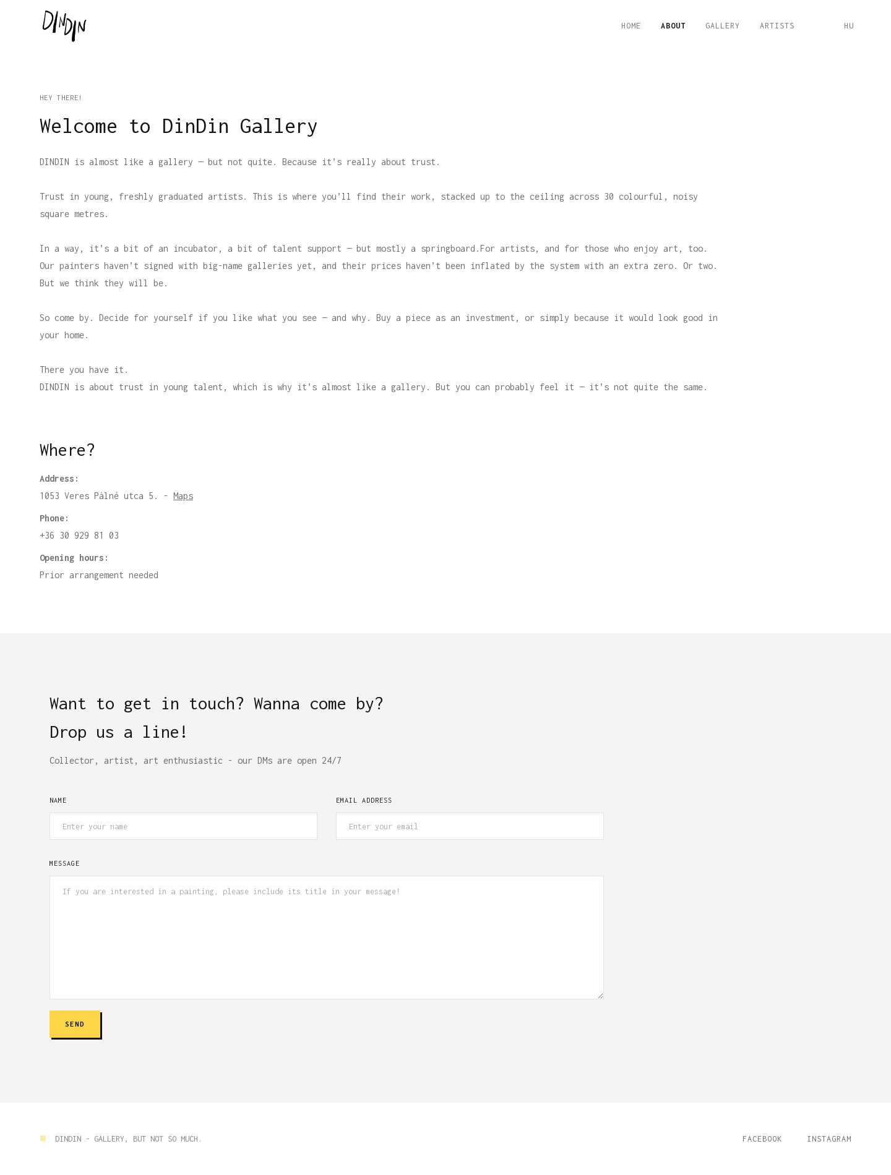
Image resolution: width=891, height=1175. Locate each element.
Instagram (829, 1138)
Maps (183, 495)
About (673, 25)
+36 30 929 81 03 (79, 535)
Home (631, 25)
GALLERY (722, 25)
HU (849, 25)
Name (58, 800)
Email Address (364, 800)
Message (65, 863)
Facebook (762, 1138)
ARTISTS (777, 25)
